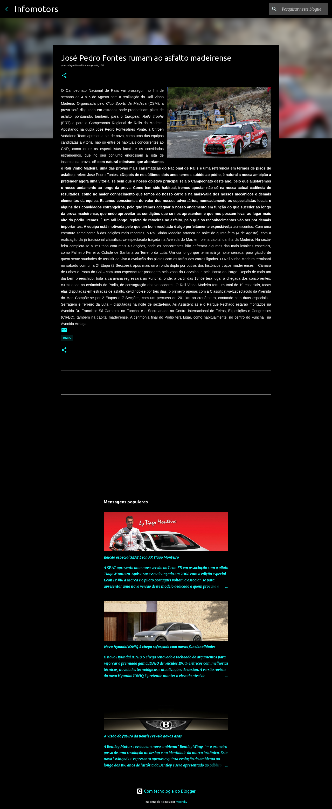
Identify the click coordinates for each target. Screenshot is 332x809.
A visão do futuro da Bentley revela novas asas (143, 736)
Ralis (67, 338)
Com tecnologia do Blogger (166, 791)
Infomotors (36, 8)
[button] (64, 75)
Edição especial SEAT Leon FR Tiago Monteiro (141, 557)
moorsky (181, 801)
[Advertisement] (166, 447)
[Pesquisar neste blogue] (300, 9)
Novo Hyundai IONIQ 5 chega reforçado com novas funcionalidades (159, 647)
